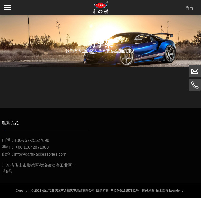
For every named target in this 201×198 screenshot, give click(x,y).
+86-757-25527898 (31, 140)
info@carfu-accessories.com (40, 154)
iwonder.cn (177, 190)
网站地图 (148, 190)
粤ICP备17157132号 (125, 190)
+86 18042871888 (32, 147)
